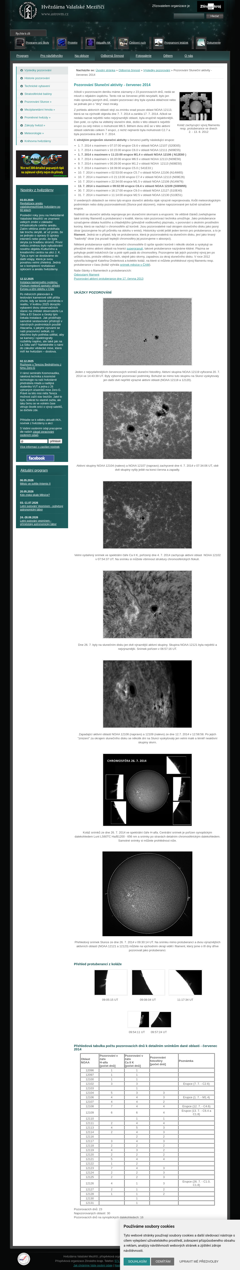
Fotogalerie (143, 56)
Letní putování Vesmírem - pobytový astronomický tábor (41, 508)
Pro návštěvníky (51, 56)
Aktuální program (34, 470)
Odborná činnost (112, 56)
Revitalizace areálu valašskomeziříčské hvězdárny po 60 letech (40, 207)
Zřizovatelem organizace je (171, 6)
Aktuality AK (103, 42)
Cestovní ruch (137, 42)
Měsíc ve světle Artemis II (35, 483)
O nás (188, 56)
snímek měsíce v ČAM (134, 264)
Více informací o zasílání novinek (40, 446)
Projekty (72, 42)
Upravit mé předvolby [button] (199, 1261)
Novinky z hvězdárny (37, 190)
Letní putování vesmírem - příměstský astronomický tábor (38, 522)
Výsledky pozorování (156, 70)
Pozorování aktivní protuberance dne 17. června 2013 (108, 278)
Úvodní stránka (105, 70)
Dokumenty (214, 42)
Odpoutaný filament (86, 274)
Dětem (168, 56)
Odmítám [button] (163, 1261)
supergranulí (135, 248)
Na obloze (82, 56)
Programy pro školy (37, 42)
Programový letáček (176, 42)
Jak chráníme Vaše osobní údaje (93, 1265)
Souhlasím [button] (137, 1261)
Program (22, 56)
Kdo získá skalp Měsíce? (35, 495)
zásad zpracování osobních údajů (37, 433)
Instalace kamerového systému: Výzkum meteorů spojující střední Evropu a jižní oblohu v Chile (40, 286)
